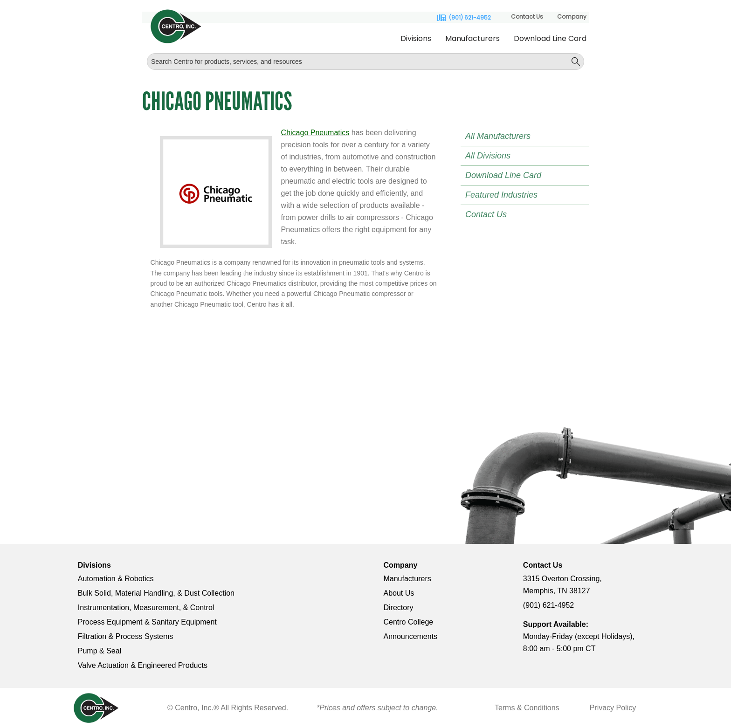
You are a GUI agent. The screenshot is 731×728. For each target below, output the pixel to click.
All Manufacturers (498, 136)
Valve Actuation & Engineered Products (142, 665)
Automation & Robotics (116, 579)
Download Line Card (550, 38)
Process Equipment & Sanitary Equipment (147, 622)
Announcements (410, 636)
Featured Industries (501, 194)
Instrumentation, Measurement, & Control (146, 607)
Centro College (408, 622)
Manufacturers (472, 38)
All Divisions (487, 155)
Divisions (415, 38)
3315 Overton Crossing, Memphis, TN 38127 (562, 585)
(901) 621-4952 (470, 17)
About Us (398, 593)
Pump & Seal (99, 651)
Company (571, 17)
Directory (398, 607)
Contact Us (527, 17)
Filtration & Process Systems (125, 636)
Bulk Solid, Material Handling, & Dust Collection (156, 593)
